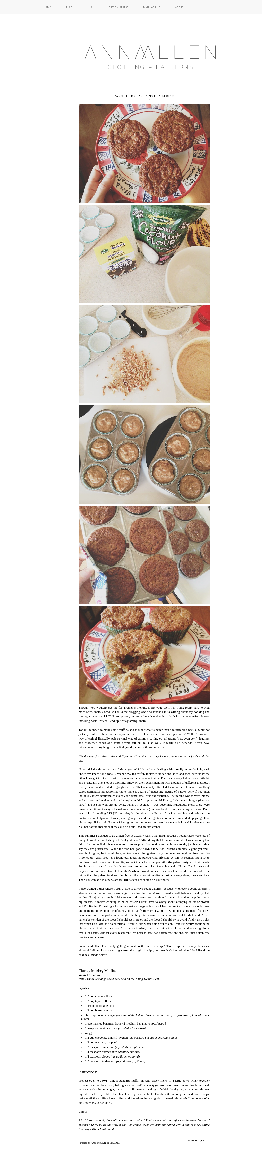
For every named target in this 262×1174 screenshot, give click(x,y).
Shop (91, 7)
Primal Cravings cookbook (102, 979)
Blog (69, 7)
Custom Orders (118, 7)
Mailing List (151, 7)
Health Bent (151, 979)
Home (47, 7)
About (179, 7)
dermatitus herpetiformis (103, 791)
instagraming (129, 721)
